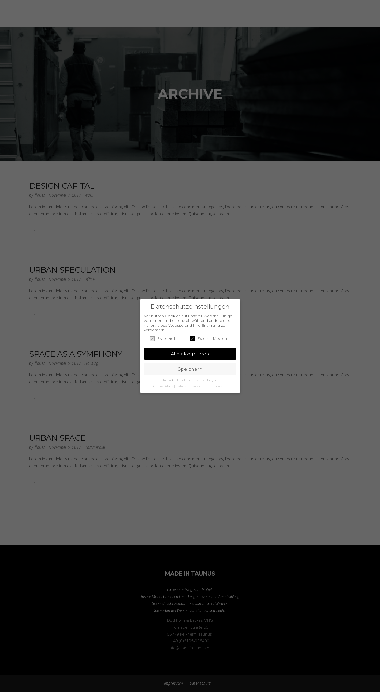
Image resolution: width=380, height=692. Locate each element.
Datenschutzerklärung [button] (192, 386)
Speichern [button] (190, 369)
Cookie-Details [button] (163, 386)
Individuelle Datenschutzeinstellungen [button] (190, 380)
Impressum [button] (219, 386)
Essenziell (162, 338)
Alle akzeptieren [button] (190, 353)
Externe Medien (208, 338)
